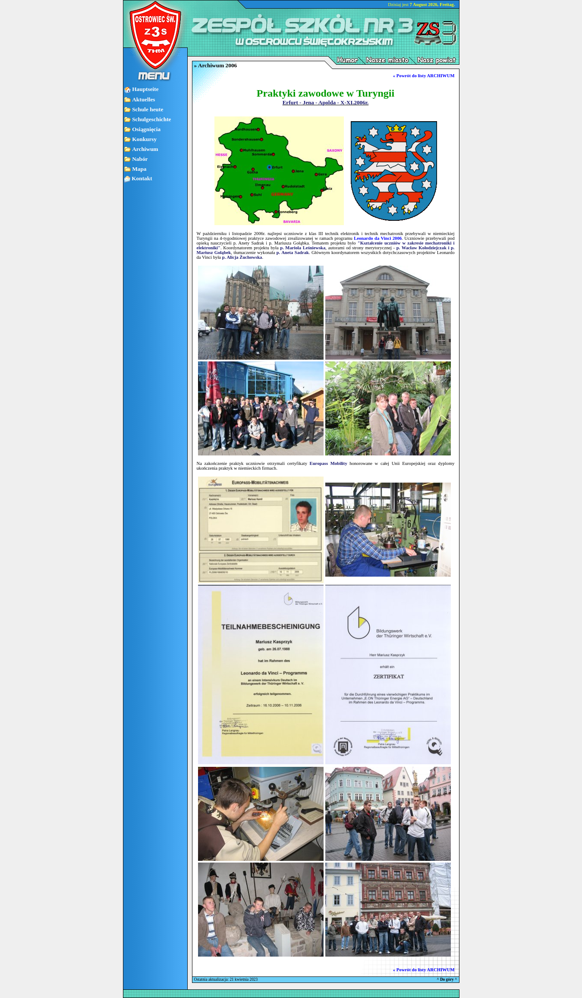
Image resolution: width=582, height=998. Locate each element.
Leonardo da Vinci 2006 (378, 238)
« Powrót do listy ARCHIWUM (424, 75)
